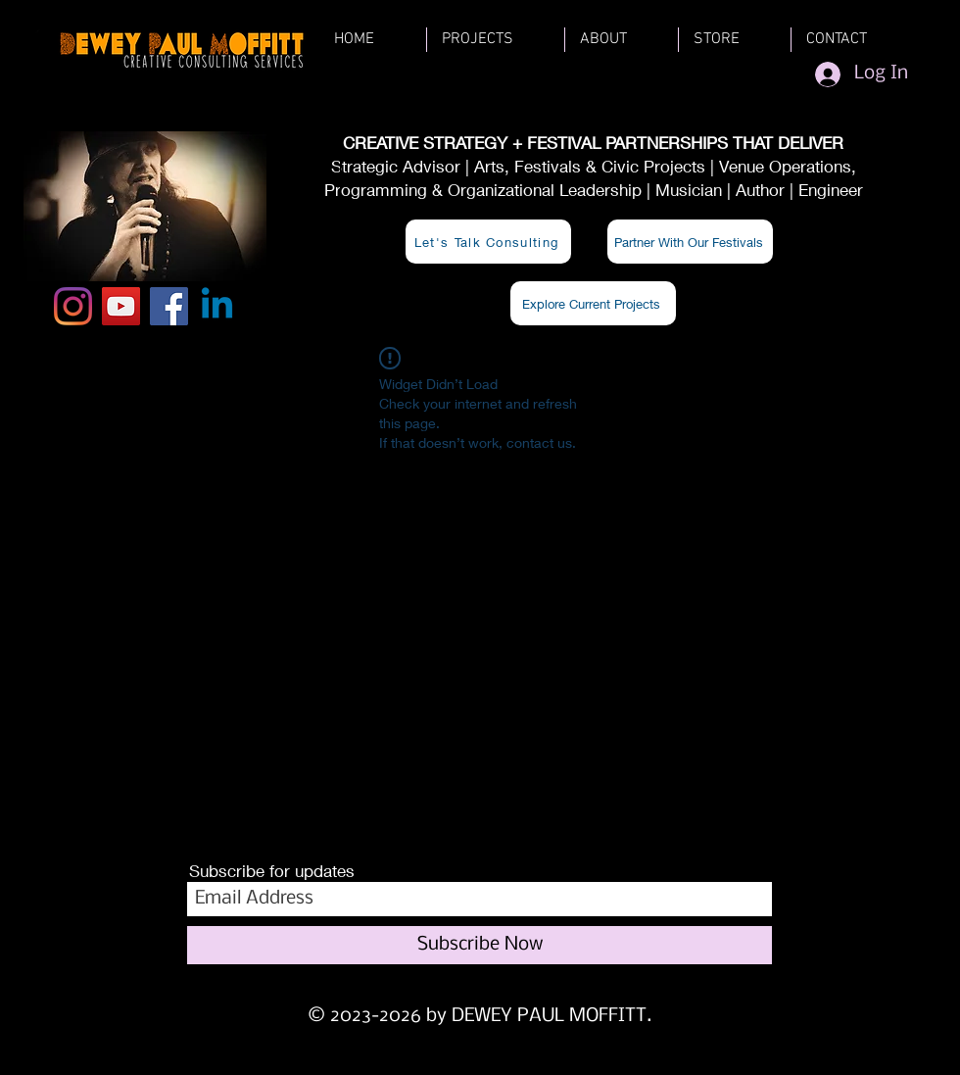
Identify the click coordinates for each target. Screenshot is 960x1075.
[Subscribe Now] (479, 945)
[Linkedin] (217, 306)
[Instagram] (73, 306)
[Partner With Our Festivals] (690, 242)
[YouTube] (121, 306)
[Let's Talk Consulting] (488, 242)
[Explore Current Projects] (593, 303)
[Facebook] (169, 306)
